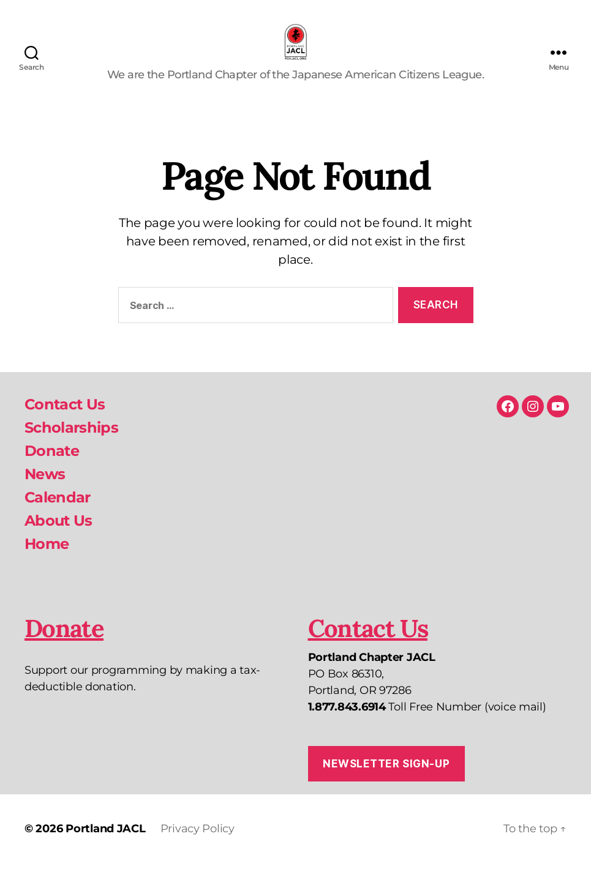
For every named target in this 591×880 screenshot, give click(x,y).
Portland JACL (106, 845)
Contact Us (64, 421)
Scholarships (71, 444)
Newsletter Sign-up (386, 780)
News (44, 490)
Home (46, 560)
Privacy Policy (197, 845)
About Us (58, 537)
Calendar (57, 514)
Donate (51, 467)
